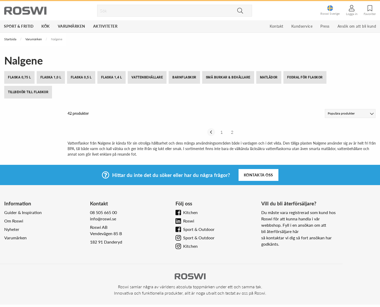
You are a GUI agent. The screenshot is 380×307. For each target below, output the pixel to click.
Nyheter (11, 229)
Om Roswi (13, 220)
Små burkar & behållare (228, 77)
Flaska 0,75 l (19, 77)
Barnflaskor (184, 77)
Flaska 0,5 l (81, 77)
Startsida (10, 39)
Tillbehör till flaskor (28, 92)
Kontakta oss (258, 175)
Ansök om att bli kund (357, 26)
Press (325, 26)
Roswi (188, 220)
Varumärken (71, 26)
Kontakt (276, 26)
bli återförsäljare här (280, 231)
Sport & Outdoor (199, 229)
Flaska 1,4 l (111, 77)
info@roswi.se (103, 218)
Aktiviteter (105, 26)
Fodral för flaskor (305, 77)
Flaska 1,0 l (50, 77)
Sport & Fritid (19, 26)
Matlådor (269, 77)
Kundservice (302, 26)
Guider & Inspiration (23, 212)
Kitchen (190, 212)
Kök (45, 26)
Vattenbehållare (147, 77)
